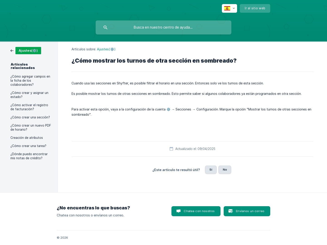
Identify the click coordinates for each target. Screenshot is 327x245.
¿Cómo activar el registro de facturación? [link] (29, 107)
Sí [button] (210, 169)
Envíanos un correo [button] (250, 211)
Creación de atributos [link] (26, 138)
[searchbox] (163, 27)
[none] (229, 8)
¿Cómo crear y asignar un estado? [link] (29, 95)
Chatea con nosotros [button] (199, 211)
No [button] (225, 169)
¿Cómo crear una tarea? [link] (28, 146)
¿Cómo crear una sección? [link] (30, 117)
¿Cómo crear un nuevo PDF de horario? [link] (30, 127)
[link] (25, 50)
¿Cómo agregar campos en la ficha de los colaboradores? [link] (30, 80)
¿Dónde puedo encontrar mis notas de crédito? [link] (29, 156)
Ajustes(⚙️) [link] (106, 49)
